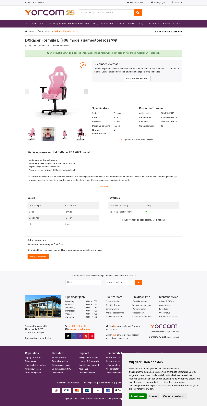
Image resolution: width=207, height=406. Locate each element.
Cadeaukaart (138, 313)
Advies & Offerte (167, 301)
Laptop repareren (33, 357)
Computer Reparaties (142, 316)
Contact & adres (113, 301)
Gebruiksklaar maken (61, 365)
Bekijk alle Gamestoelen (137, 78)
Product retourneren (168, 316)
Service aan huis (113, 357)
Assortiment (165, 305)
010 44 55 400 (34, 2)
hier (115, 326)
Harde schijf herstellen (35, 365)
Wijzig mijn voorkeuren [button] (174, 396)
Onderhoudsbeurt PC (61, 369)
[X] (68, 336)
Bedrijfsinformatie (114, 305)
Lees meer (104, 186)
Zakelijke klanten (140, 301)
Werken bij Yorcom (114, 316)
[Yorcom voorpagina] (50, 12)
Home (31, 31)
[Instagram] (80, 336)
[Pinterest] (91, 336)
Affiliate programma (115, 313)
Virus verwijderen (33, 369)
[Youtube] (86, 336)
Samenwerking (112, 309)
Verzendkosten (139, 309)
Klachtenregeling (107, 383)
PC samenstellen (59, 357)
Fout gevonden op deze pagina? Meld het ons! (143, 220)
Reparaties (32, 353)
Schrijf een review (61, 45)
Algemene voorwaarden (68, 383)
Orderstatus (164, 313)
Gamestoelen (44, 31)
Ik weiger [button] (153, 396)
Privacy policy (89, 383)
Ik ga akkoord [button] (137, 396)
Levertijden (164, 309)
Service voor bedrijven (116, 361)
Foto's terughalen (33, 373)
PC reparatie (30, 361)
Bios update (57, 373)
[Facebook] (74, 336)
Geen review (37, 45)
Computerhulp (115, 353)
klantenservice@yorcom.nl (80, 329)
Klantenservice (168, 297)
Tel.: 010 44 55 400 (77, 326)
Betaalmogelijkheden (142, 305)
